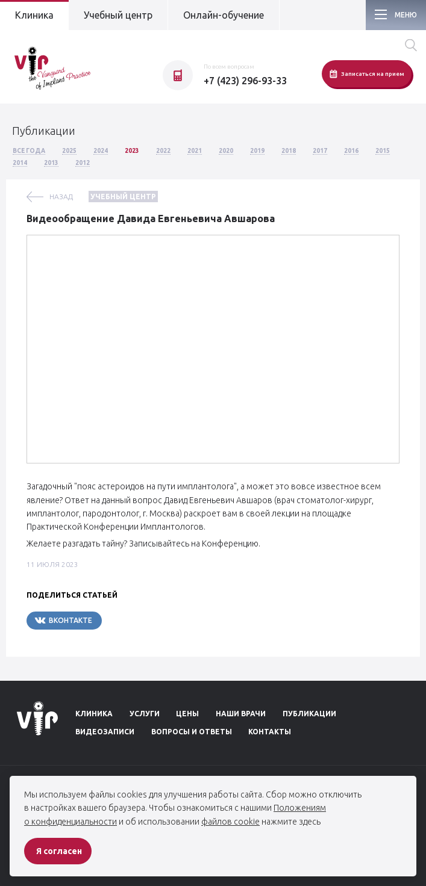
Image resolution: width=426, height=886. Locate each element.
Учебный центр (118, 15)
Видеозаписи (104, 732)
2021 (194, 150)
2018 (288, 150)
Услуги (145, 713)
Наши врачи (241, 713)
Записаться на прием (366, 73)
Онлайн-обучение (223, 15)
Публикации (309, 713)
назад (61, 196)
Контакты (269, 732)
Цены (187, 713)
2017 (320, 150)
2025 (69, 150)
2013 (51, 163)
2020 (226, 150)
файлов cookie (230, 821)
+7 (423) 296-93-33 (245, 80)
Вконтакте (63, 620)
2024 (100, 150)
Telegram (138, 620)
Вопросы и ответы (191, 732)
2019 (257, 150)
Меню (406, 15)
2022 (163, 150)
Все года (29, 150)
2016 (351, 150)
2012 (82, 163)
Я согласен (59, 851)
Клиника (34, 15)
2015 (382, 150)
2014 (20, 163)
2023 (132, 150)
